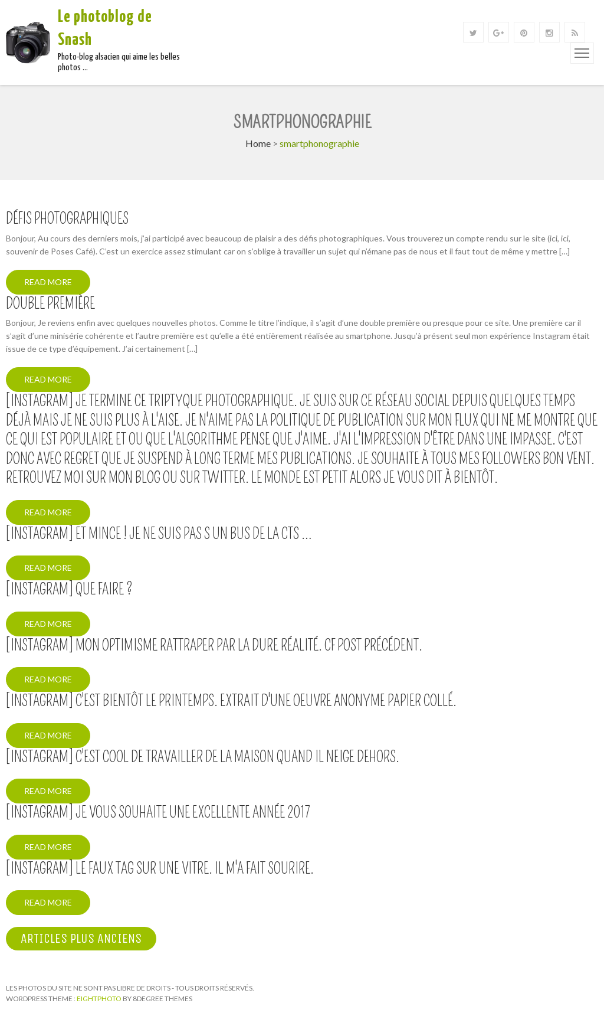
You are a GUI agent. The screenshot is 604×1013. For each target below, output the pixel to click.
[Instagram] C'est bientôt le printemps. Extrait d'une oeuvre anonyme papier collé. (231, 701)
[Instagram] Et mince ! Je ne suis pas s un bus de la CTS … (159, 534)
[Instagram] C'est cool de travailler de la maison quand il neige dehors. (202, 757)
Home (258, 143)
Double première (50, 304)
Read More (48, 282)
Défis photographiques (67, 219)
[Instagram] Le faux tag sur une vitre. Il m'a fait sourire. (160, 869)
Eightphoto (100, 998)
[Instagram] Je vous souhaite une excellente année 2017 (158, 813)
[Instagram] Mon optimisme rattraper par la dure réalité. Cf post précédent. (214, 646)
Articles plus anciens (81, 938)
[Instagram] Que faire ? (69, 590)
